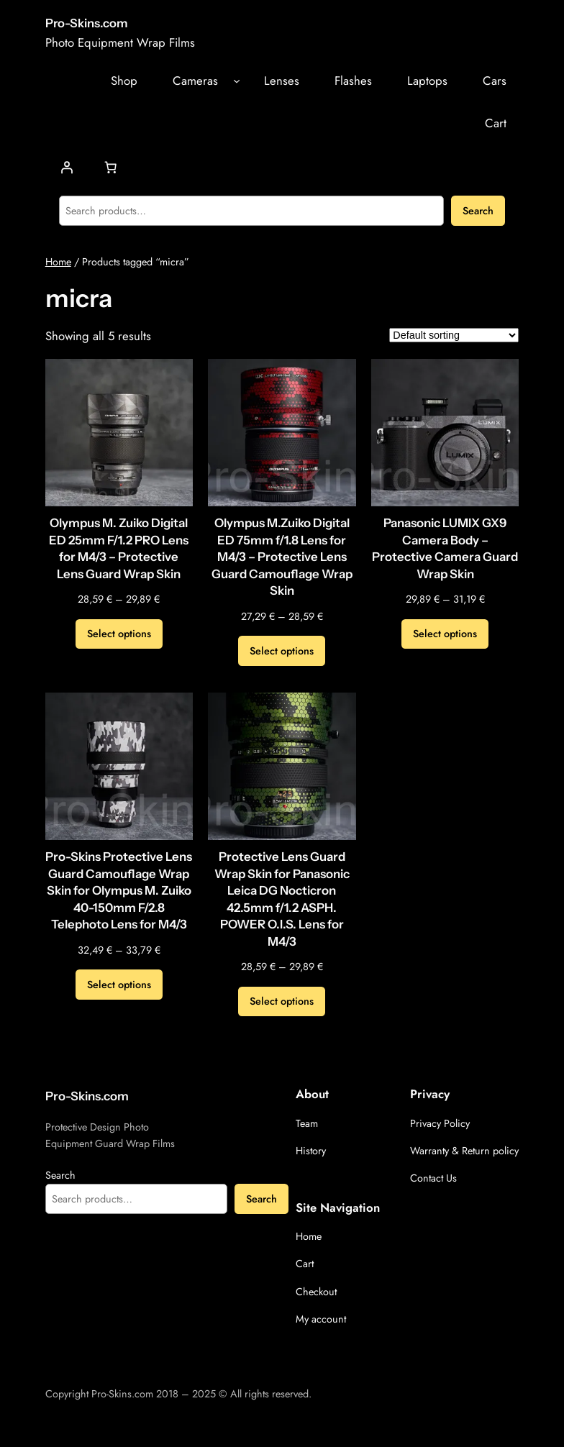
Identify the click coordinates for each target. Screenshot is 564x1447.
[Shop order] (454, 335)
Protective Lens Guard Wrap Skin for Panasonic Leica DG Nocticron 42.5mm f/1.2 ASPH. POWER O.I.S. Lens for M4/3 (282, 899)
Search (478, 211)
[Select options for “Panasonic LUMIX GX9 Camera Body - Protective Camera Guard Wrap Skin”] (444, 634)
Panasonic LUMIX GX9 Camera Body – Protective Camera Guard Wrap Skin (445, 548)
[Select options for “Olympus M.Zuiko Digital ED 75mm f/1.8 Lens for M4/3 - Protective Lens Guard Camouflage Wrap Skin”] (281, 651)
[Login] (66, 167)
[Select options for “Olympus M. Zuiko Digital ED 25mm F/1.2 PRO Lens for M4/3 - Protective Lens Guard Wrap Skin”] (119, 634)
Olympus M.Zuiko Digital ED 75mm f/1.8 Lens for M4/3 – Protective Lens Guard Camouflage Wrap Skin (282, 557)
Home (58, 262)
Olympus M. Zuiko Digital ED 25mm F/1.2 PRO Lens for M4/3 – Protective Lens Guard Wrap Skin (118, 548)
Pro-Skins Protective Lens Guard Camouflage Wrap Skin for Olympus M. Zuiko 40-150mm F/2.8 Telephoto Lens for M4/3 (118, 890)
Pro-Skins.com (86, 23)
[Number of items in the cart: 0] (110, 167)
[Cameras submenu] (236, 80)
